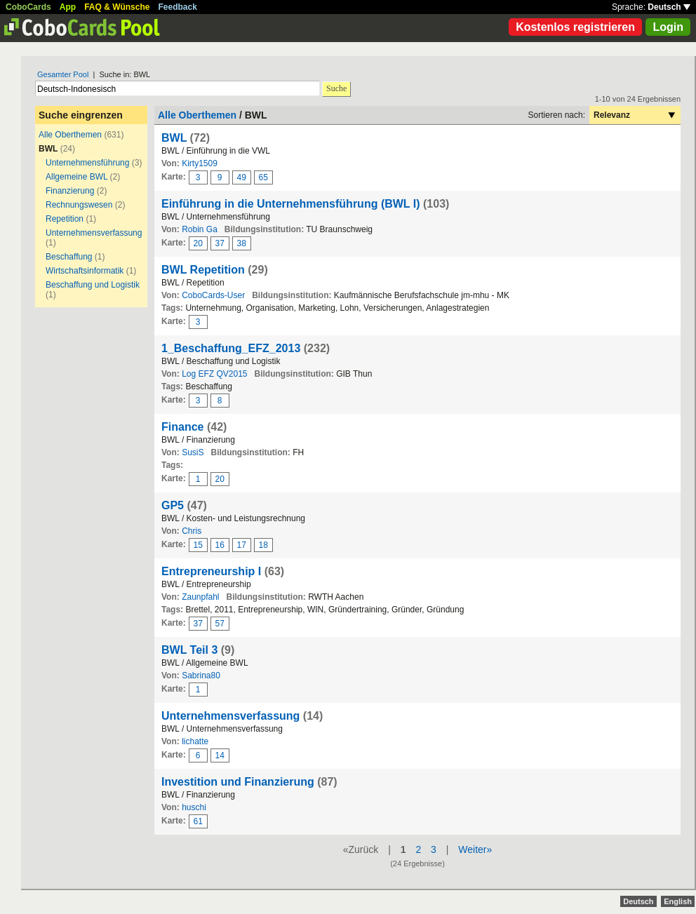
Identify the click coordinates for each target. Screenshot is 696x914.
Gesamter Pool (62, 74)
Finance (182, 427)
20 (198, 243)
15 (198, 545)
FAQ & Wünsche (116, 7)
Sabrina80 (201, 675)
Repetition (64, 219)
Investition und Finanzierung (237, 782)
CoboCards (28, 7)
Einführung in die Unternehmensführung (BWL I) (290, 204)
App (68, 7)
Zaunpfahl (200, 597)
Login (667, 27)
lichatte (195, 741)
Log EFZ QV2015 (214, 374)
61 (198, 821)
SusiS (192, 452)
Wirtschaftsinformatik (84, 271)
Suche (336, 88)
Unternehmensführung (87, 163)
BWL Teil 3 (189, 650)
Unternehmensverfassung (94, 233)
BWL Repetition (203, 270)
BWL (174, 138)
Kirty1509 (200, 163)
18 (263, 545)
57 (220, 624)
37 (220, 243)
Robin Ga (200, 229)
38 (241, 243)
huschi (194, 807)
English (678, 901)
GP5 (172, 505)
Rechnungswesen (79, 205)
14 (220, 755)
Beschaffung (69, 257)
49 (241, 177)
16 (220, 545)
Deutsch (669, 7)
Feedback (178, 7)
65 (263, 177)
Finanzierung (70, 191)
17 (241, 545)
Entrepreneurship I (211, 571)
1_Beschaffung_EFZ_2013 (230, 348)
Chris (191, 531)
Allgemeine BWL (76, 177)
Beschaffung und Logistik (93, 285)
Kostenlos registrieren (575, 27)
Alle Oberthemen (70, 135)
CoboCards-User (213, 295)
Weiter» (475, 849)
